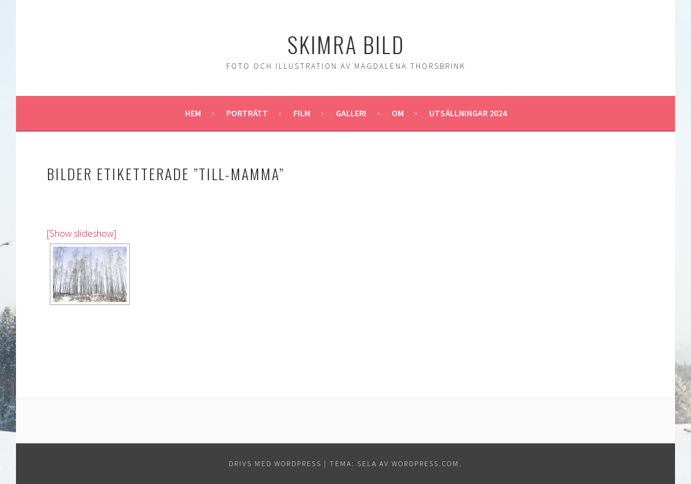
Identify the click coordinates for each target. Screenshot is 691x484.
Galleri (351, 113)
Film (301, 113)
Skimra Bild (346, 44)
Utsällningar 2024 (468, 113)
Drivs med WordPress (275, 463)
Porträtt (247, 113)
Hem (193, 113)
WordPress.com (425, 463)
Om (398, 113)
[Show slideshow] (81, 233)
